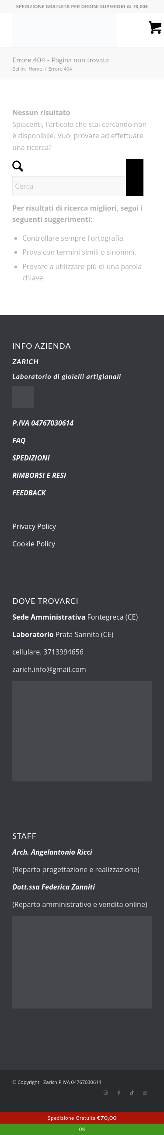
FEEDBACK (28, 493)
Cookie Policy (33, 544)
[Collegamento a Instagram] (105, 1092)
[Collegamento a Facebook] (119, 1092)
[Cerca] (77, 186)
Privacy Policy (34, 526)
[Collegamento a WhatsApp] (145, 1092)
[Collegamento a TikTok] (132, 1092)
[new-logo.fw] (68, 30)
